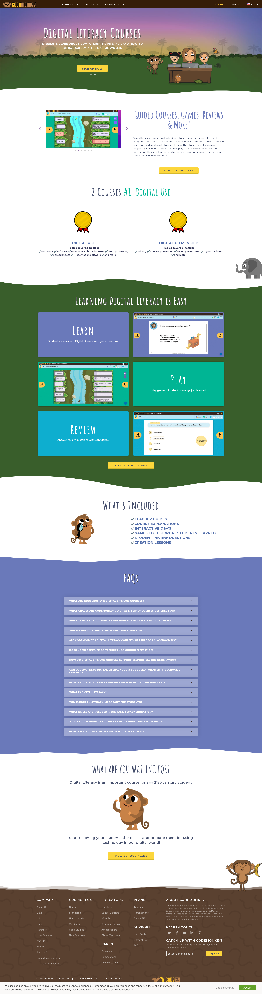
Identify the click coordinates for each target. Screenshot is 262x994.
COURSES (70, 4)
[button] (39, 128)
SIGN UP (218, 4)
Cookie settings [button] (225, 987)
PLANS (91, 4)
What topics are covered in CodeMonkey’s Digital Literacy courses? (120, 620)
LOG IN (235, 4)
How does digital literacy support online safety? (106, 731)
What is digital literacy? (88, 692)
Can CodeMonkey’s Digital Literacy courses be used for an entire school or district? (125, 671)
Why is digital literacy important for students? (105, 630)
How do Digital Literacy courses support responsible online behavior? (122, 659)
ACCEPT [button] (247, 987)
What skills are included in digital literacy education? (111, 711)
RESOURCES (115, 4)
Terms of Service (112, 978)
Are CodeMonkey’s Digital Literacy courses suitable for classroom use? (123, 640)
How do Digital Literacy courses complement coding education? (118, 682)
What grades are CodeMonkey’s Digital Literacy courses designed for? (122, 610)
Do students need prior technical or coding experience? (111, 650)
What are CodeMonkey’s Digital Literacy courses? (106, 600)
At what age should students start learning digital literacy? (116, 721)
